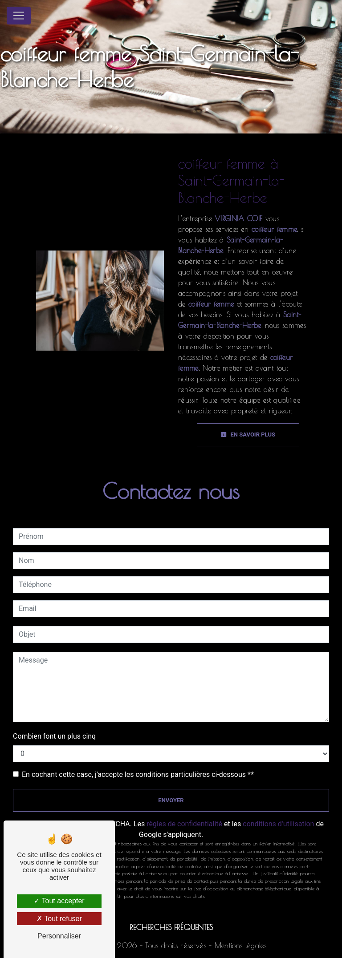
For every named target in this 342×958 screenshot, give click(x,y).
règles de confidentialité (184, 824)
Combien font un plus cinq (54, 736)
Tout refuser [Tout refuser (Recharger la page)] (59, 918)
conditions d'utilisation (278, 824)
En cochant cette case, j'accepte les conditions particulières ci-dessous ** (138, 774)
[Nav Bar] (19, 15)
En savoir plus (248, 434)
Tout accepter (59, 901)
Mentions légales (239, 946)
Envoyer (170, 800)
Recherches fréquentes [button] (171, 927)
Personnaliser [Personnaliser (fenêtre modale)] (59, 936)
